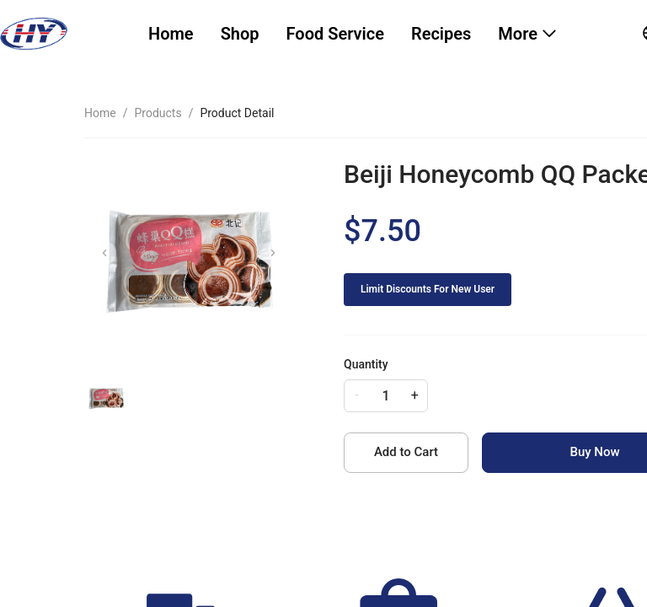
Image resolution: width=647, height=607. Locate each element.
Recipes (441, 34)
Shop (240, 34)
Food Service (335, 34)
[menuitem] (171, 34)
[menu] (374, 33)
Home (171, 34)
